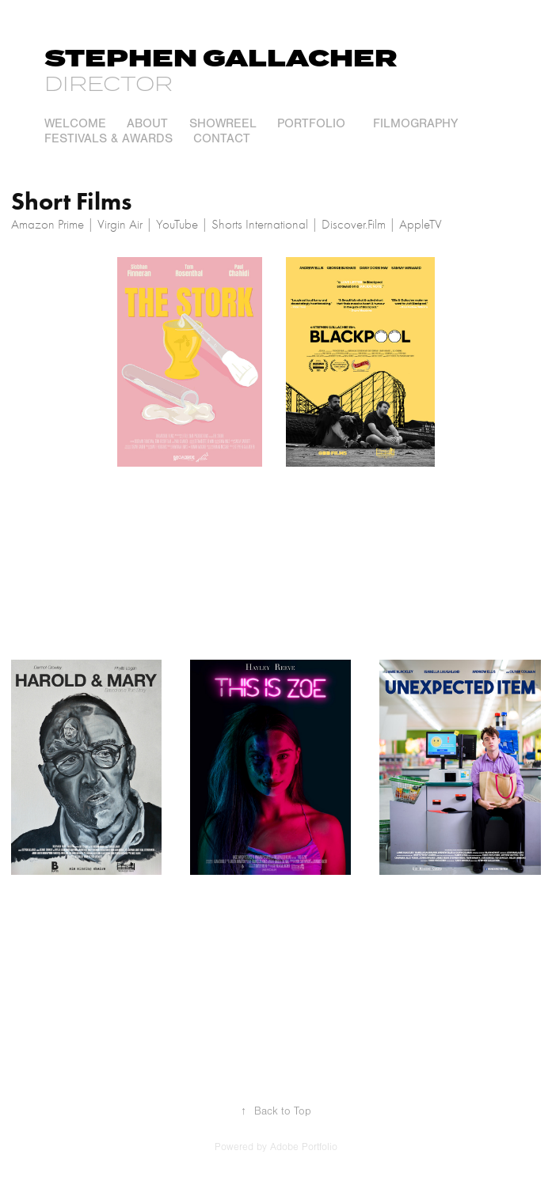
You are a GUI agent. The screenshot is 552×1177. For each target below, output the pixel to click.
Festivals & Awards (108, 138)
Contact (221, 138)
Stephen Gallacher (221, 59)
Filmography (415, 123)
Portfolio (311, 123)
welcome (75, 123)
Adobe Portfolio (303, 1146)
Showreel (223, 123)
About (147, 123)
